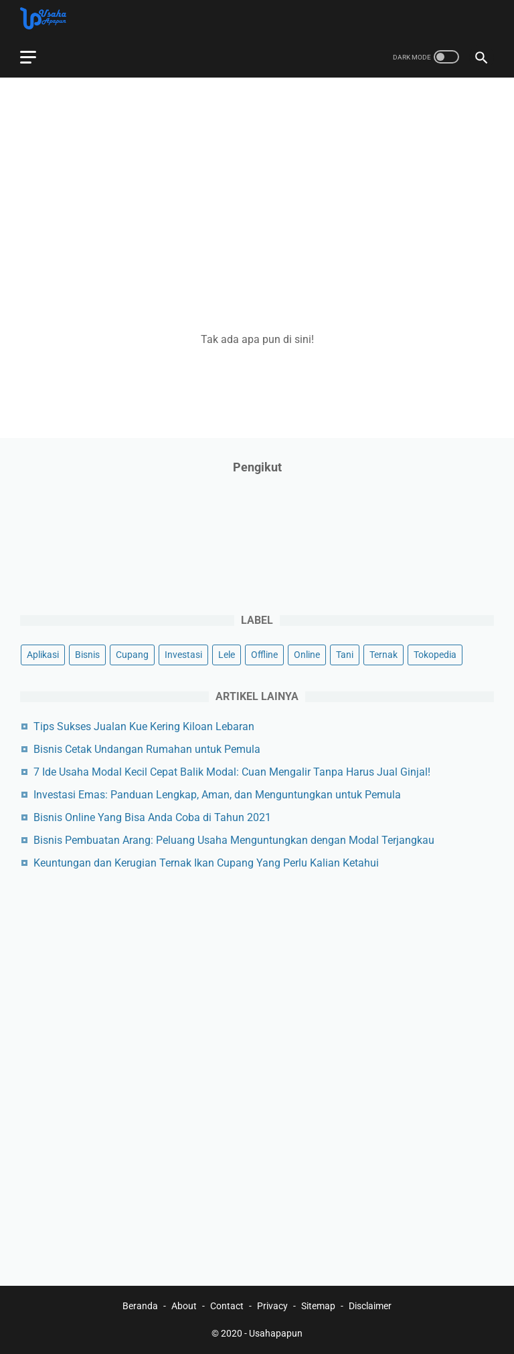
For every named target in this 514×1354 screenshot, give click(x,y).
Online (307, 654)
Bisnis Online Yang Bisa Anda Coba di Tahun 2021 (152, 817)
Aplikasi (43, 654)
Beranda (140, 1306)
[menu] (28, 57)
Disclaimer (370, 1306)
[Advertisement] (257, 194)
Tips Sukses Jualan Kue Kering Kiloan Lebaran (143, 726)
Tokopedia (435, 654)
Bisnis (87, 654)
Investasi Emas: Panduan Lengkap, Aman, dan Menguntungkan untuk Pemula (217, 794)
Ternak (383, 654)
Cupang (132, 654)
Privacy (272, 1306)
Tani (344, 654)
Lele (226, 654)
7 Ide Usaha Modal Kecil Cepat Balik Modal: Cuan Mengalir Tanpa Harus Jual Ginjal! (231, 772)
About (184, 1306)
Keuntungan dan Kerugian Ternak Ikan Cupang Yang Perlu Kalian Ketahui (206, 863)
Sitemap (318, 1306)
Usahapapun (276, 1333)
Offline (264, 654)
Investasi (183, 654)
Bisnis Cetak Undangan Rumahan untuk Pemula (146, 749)
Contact (227, 1306)
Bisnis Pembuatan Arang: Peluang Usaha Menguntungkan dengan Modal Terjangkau (233, 840)
